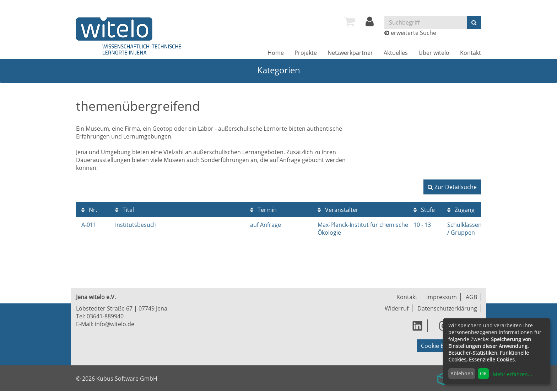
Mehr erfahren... (512, 374)
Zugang (461, 210)
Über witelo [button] (433, 53)
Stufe (424, 210)
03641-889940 (105, 316)
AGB (471, 297)
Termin (263, 210)
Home (275, 53)
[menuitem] (349, 21)
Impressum (441, 297)
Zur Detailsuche (452, 187)
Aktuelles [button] (396, 53)
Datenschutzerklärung (447, 308)
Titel (124, 210)
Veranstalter (338, 210)
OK (483, 373)
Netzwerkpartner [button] (350, 53)
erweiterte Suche (413, 33)
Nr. (89, 210)
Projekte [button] (305, 53)
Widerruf (397, 308)
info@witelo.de (114, 324)
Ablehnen (462, 373)
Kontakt (470, 53)
